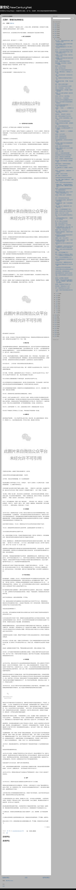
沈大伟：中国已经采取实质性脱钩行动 (64, 182)
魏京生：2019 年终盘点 (60, 66)
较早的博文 (46, 877)
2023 (55, 29)
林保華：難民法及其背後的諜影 (62, 146)
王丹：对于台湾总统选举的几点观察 (63, 86)
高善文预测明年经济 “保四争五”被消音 (63, 273)
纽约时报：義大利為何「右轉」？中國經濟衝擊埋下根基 (64, 240)
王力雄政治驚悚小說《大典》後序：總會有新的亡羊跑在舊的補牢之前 (64, 227)
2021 (55, 33)
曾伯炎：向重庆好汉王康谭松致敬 (62, 156)
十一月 (57, 293)
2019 (55, 37)
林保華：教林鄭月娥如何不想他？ (62, 61)
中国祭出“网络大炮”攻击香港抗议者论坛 (64, 269)
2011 (55, 328)
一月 (57, 312)
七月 (57, 301)
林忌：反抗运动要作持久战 (61, 223)
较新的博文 (6, 877)
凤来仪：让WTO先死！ (60, 134)
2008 (55, 334)
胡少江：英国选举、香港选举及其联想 (64, 158)
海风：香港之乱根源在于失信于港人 (63, 116)
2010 (55, 330)
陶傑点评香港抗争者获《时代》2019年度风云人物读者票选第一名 (64, 192)
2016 (55, 318)
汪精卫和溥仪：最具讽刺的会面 (62, 271)
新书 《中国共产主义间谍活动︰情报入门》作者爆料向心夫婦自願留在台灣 (64, 255)
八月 (57, 299)
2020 (55, 35)
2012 (55, 326)
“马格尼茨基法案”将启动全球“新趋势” (63, 177)
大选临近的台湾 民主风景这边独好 (63, 267)
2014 (55, 322)
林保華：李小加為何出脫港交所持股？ (64, 69)
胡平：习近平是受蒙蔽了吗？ (61, 252)
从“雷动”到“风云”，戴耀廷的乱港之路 (63, 262)
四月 (57, 306)
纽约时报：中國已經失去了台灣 (62, 286)
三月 (57, 308)
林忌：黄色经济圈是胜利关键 (61, 126)
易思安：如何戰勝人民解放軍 (61, 278)
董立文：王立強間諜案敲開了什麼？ (63, 209)
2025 (55, 25)
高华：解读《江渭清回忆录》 (61, 175)
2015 (55, 320)
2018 (55, 315)
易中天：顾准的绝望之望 (60, 138)
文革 (7, 833)
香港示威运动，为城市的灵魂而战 (62, 163)
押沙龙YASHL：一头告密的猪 (62, 98)
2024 (55, 27)
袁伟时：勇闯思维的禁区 (60, 136)
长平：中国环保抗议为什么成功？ (62, 288)
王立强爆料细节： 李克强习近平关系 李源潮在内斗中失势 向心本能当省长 (64, 247)
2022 (55, 31)
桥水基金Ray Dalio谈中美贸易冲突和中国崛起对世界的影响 (64, 235)
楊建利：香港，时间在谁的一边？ (62, 230)
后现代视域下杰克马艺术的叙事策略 (63, 155)
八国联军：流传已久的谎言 (61, 173)
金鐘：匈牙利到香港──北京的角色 (63, 224)
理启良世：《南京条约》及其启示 (62, 114)
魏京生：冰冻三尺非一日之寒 (61, 213)
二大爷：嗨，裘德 (59, 151)
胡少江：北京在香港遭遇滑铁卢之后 (63, 257)
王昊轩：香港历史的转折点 (61, 165)
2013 (55, 324)
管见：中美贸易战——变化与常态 (62, 88)
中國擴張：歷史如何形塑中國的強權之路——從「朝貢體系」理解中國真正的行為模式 (64, 281)
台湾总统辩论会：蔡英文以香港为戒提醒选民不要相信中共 (64, 44)
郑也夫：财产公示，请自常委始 (62, 96)
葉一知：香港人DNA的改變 (61, 221)
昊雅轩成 (12, 23)
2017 (55, 317)
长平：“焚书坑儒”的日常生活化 (62, 198)
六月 (57, 303)
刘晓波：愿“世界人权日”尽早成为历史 (63, 211)
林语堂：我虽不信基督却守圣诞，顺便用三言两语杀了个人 (64, 52)
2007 (55, 336)
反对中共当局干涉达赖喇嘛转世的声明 (64, 100)
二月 (57, 310)
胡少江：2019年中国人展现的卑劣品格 (64, 50)
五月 (57, 305)
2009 (55, 332)
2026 (55, 23)
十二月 (57, 39)
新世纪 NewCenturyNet (16, 7)
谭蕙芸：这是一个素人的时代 (61, 238)
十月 (57, 295)
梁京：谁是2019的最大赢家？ (62, 84)
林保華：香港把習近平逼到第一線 (62, 284)
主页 (26, 877)
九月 (57, 297)
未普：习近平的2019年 (60, 68)
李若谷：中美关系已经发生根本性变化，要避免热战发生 (63, 189)
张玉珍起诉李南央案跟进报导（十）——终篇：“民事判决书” (64, 105)
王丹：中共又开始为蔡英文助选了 (62, 121)
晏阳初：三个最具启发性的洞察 (62, 153)
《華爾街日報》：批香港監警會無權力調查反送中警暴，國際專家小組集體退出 (64, 185)
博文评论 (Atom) (9, 880)
